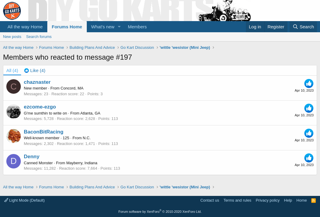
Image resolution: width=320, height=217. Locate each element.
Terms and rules (237, 200)
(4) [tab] (12, 70)
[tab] (34, 70)
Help (288, 200)
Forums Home (67, 26)
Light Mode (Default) (24, 200)
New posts (12, 36)
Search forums (39, 36)
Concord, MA (72, 88)
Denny (31, 156)
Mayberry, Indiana (81, 163)
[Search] (303, 26)
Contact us (209, 200)
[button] (119, 26)
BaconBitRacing (43, 132)
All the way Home (25, 26)
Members (137, 26)
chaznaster (37, 82)
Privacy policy (268, 200)
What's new (103, 26)
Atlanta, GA (90, 113)
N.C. (87, 138)
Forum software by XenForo (160, 211)
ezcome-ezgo (40, 107)
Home (301, 200)
